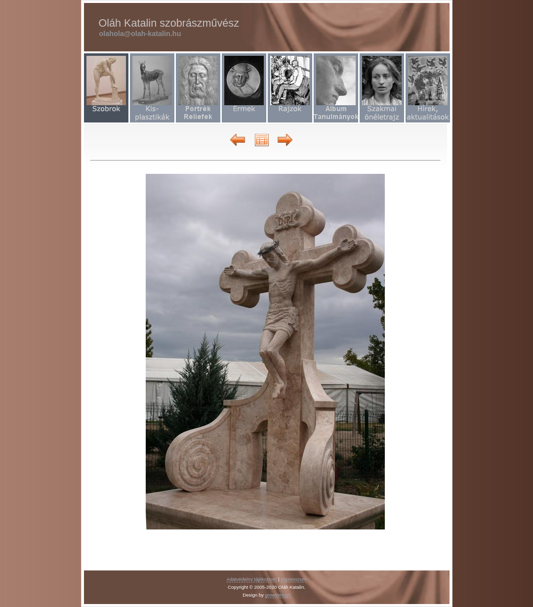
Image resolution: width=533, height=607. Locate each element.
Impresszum (293, 579)
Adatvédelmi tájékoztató (252, 579)
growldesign (277, 595)
